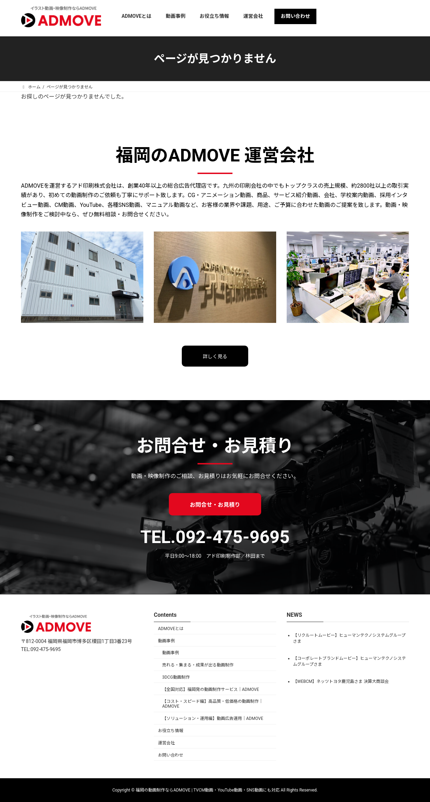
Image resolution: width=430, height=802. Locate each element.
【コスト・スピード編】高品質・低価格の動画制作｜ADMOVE (212, 704)
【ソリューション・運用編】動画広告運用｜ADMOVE (212, 718)
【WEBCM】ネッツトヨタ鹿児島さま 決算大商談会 (341, 681)
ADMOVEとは (171, 628)
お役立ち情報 (170, 730)
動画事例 (166, 640)
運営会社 (166, 742)
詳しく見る (215, 356)
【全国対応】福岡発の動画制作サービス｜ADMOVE (210, 689)
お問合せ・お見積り (215, 504)
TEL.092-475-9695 (215, 537)
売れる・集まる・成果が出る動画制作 (198, 665)
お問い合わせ (170, 755)
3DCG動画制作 (176, 677)
